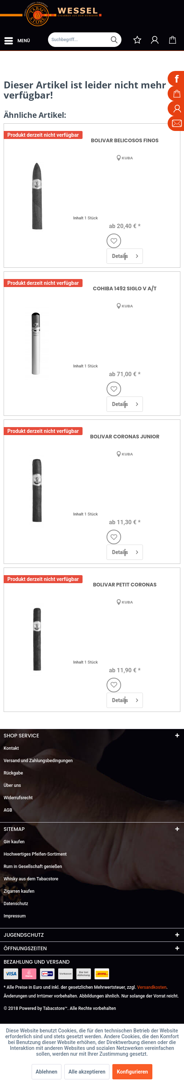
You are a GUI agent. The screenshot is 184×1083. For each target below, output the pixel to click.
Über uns (12, 785)
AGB (8, 810)
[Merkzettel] (137, 39)
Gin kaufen (14, 841)
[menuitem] (16, 39)
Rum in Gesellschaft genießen (33, 866)
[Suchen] (114, 39)
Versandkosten (152, 987)
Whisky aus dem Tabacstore (31, 878)
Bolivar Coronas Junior (125, 436)
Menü (17, 39)
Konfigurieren (132, 1072)
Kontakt (11, 748)
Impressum (15, 916)
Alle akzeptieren (86, 1072)
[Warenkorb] (172, 39)
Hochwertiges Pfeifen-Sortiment (35, 854)
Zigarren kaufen (19, 891)
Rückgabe (13, 773)
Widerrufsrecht (18, 797)
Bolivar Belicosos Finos (125, 140)
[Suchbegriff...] (84, 39)
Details (125, 254)
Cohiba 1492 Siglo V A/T (125, 288)
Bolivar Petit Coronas (125, 584)
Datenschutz (16, 903)
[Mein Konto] (155, 39)
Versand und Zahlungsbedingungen (38, 760)
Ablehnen (46, 1072)
